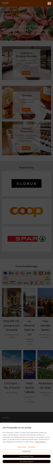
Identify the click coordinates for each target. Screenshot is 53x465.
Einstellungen (27, 451)
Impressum (31, 447)
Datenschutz (21, 447)
